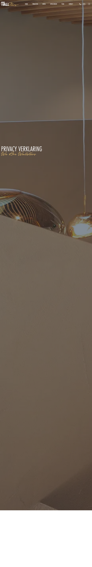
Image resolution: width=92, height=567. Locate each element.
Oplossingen (53, 4)
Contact (71, 4)
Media (44, 4)
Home (26, 4)
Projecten (35, 4)
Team (63, 4)
